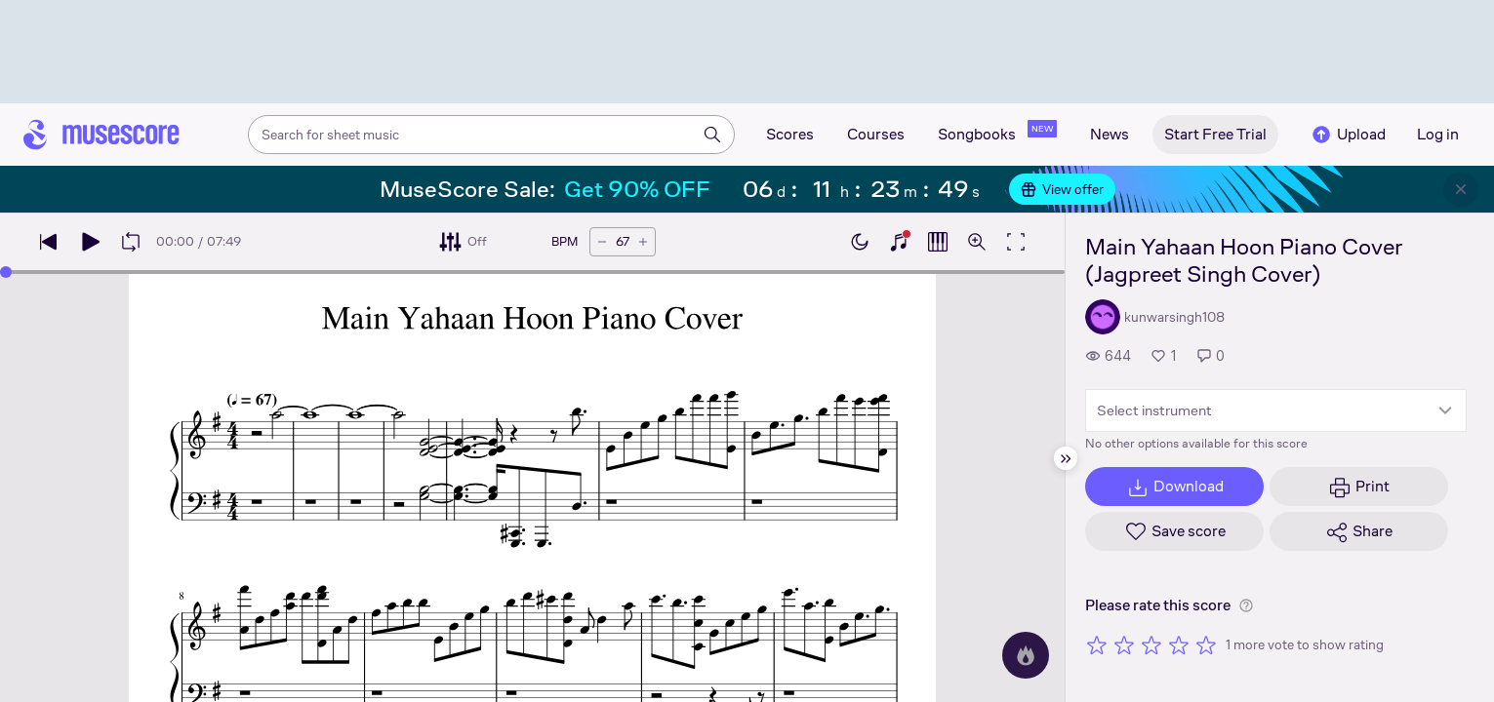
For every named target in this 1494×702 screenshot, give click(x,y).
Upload (1348, 134)
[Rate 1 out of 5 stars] (1097, 644)
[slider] (6, 272)
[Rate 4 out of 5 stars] (1179, 644)
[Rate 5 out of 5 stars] (1206, 644)
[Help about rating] (1246, 605)
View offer (1062, 189)
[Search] (712, 134)
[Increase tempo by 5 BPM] (643, 241)
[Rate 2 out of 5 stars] (1124, 644)
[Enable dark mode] (859, 241)
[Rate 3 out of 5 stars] (1151, 644)
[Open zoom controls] (976, 241)
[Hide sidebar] (1065, 458)
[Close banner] (1460, 189)
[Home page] (101, 134)
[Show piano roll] (937, 241)
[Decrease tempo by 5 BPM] (602, 241)
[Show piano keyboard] (898, 241)
